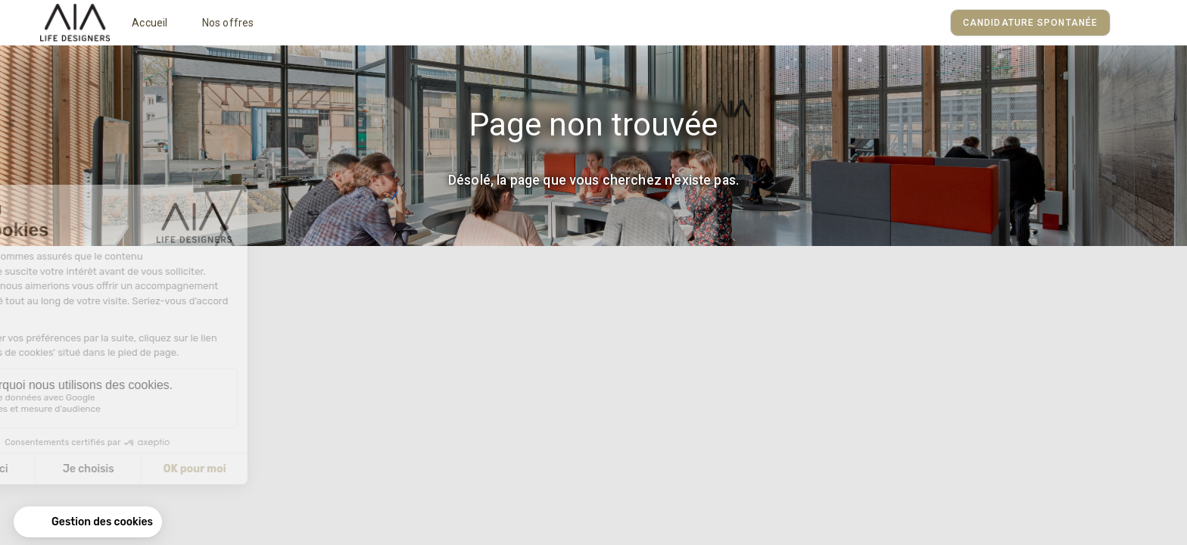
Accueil (149, 23)
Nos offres (228, 23)
